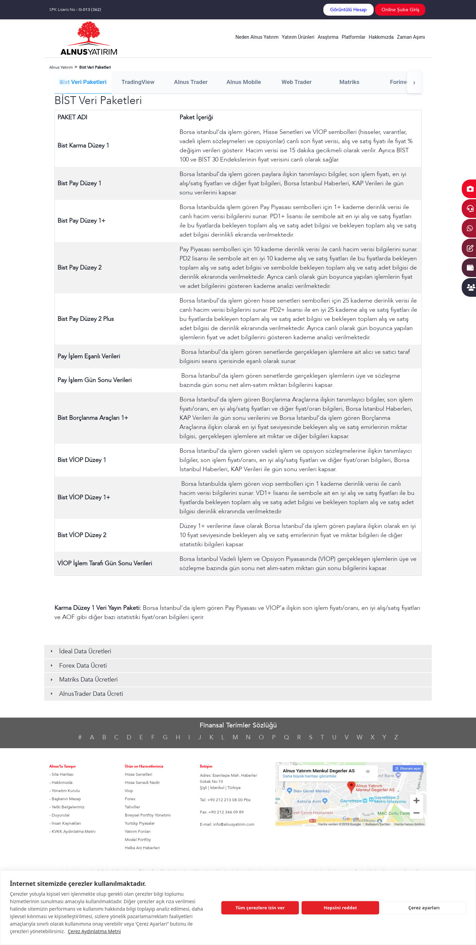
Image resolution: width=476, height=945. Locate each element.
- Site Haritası (61, 774)
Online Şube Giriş (400, 9)
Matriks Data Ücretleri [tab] (83, 680)
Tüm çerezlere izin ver (260, 908)
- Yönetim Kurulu (64, 791)
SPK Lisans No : (75, 9)
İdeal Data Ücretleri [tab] (80, 652)
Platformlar (354, 37)
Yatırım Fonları (138, 832)
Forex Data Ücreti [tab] (78, 666)
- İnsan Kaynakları (65, 823)
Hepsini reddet (340, 908)
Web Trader (303, 82)
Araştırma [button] (328, 37)
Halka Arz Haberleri (142, 848)
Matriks (357, 82)
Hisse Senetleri (138, 774)
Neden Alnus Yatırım (257, 37)
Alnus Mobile (248, 82)
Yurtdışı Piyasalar (140, 823)
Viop (129, 791)
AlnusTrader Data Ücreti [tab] (86, 694)
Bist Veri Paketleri (83, 82)
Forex (130, 799)
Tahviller (132, 807)
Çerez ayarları (424, 908)
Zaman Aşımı (411, 37)
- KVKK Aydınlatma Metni (72, 832)
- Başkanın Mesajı (65, 799)
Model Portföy (138, 840)
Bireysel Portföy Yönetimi (148, 815)
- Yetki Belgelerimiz (66, 807)
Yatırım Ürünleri (298, 37)
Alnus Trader (194, 82)
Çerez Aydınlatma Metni (94, 931)
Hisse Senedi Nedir (142, 783)
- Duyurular (59, 815)
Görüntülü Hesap (348, 9)
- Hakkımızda (60, 783)
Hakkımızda (381, 37)
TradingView (139, 82)
